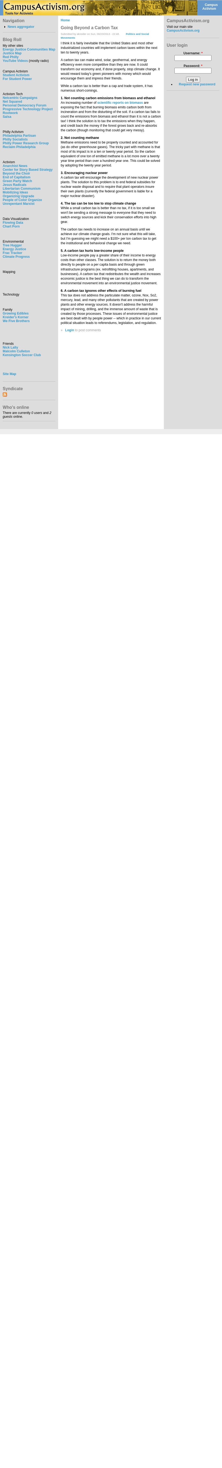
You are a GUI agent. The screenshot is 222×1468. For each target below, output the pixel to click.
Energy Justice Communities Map (29, 49)
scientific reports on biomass (120, 103)
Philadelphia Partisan (19, 136)
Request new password (197, 84)
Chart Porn (11, 226)
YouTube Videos (15, 61)
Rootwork (10, 113)
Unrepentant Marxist (19, 204)
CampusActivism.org (183, 30)
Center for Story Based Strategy (27, 170)
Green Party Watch (17, 181)
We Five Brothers (16, 321)
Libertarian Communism (22, 188)
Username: (193, 53)
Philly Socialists (15, 139)
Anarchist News (15, 166)
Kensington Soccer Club (22, 355)
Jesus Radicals (14, 185)
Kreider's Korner (15, 317)
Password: (193, 66)
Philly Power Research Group (26, 143)
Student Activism (16, 75)
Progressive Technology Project (28, 109)
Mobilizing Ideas (15, 192)
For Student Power (17, 79)
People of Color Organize (22, 200)
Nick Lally (10, 347)
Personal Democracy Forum (24, 105)
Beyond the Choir (16, 173)
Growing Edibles (16, 313)
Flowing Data (13, 223)
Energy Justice (14, 249)
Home (65, 20)
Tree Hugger (12, 245)
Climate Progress (16, 257)
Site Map (9, 374)
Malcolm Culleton (16, 351)
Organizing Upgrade (18, 196)
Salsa (7, 117)
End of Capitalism (17, 177)
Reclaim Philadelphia (19, 147)
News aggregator (21, 27)
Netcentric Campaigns (20, 98)
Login (69, 330)
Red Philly (11, 57)
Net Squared (12, 101)
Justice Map (12, 53)
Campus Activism (210, 7)
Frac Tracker (12, 253)
